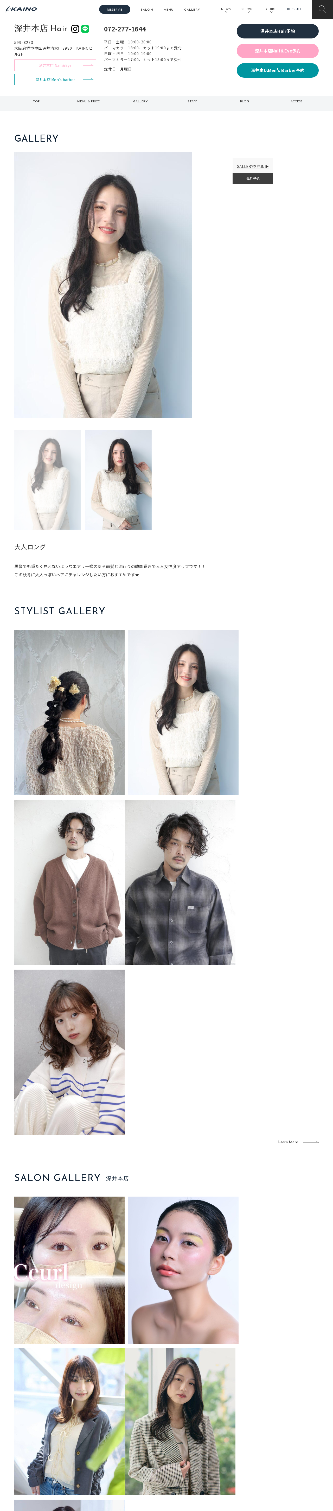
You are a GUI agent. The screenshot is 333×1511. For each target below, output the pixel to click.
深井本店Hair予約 (277, 31)
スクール (222, 1436)
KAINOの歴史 (277, 1436)
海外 (136, 1461)
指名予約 (252, 178)
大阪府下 (109, 1444)
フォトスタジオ (185, 1436)
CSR (270, 1453)
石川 (136, 1427)
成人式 (220, 1444)
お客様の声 (49, 1452)
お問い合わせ (277, 1469)
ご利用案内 (49, 1435)
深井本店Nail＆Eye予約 (278, 51)
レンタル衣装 (183, 1444)
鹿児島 (138, 1453)
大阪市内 (109, 1436)
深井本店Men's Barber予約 (278, 70)
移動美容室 (181, 1427)
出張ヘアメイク (228, 1427)
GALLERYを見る (250, 166)
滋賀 (106, 1453)
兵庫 (106, 1469)
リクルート (275, 1444)
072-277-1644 (125, 28)
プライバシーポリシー (285, 1461)
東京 (106, 1427)
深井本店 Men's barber (55, 79)
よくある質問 (49, 1444)
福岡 (136, 1444)
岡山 (136, 1436)
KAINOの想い (277, 1427)
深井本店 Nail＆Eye (55, 65)
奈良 (106, 1461)
